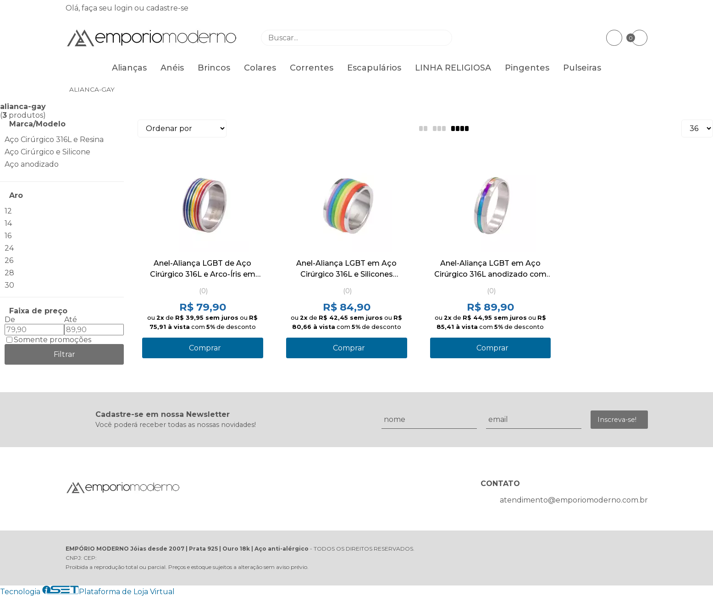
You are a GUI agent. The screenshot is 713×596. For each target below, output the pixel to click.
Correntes (311, 68)
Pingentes (527, 68)
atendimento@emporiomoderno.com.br (574, 500)
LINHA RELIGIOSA (453, 68)
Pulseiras (582, 68)
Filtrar (64, 354)
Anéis (172, 68)
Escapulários (374, 68)
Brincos (214, 68)
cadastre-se (167, 8)
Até (70, 319)
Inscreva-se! (616, 420)
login (124, 8)
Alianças (129, 68)
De (10, 319)
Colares (260, 68)
